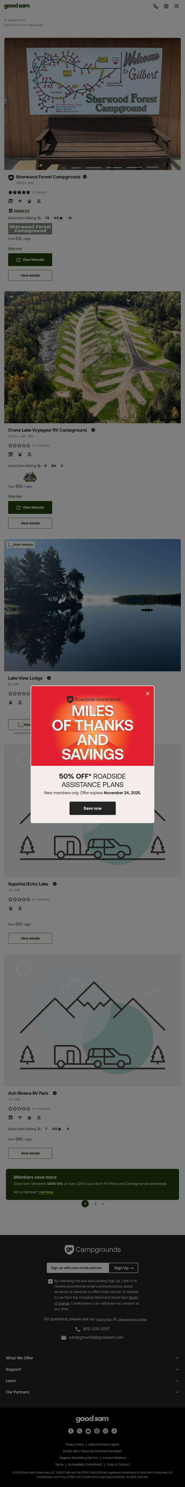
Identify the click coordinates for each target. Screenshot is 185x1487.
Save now (93, 808)
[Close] (147, 693)
